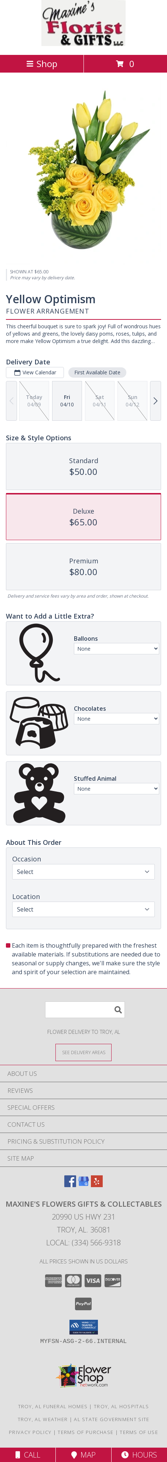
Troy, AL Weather (43, 1419)
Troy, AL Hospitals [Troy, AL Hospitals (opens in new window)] (121, 1406)
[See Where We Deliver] (83, 1052)
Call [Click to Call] (28, 1455)
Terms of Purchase (85, 1432)
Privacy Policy (30, 1432)
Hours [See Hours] (139, 1455)
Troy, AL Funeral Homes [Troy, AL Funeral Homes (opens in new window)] (53, 1406)
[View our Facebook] (70, 1185)
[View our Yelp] (97, 1185)
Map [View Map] (83, 1455)
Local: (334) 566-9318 (83, 1243)
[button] (83, 1327)
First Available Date (97, 372)
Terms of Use (139, 1432)
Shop (41, 63)
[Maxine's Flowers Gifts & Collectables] (83, 44)
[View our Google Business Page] (83, 1185)
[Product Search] (85, 1009)
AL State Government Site (111, 1419)
